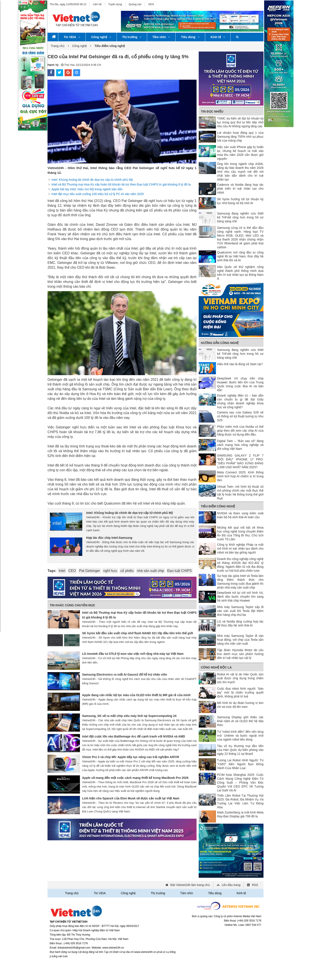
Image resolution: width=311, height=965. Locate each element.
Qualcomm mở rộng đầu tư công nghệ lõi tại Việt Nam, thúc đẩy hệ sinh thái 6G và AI (240, 256)
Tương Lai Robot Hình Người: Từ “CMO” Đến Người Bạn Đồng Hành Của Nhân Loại (240, 764)
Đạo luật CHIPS (179, 571)
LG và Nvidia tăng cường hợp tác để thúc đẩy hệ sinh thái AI (240, 623)
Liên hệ (97, 4)
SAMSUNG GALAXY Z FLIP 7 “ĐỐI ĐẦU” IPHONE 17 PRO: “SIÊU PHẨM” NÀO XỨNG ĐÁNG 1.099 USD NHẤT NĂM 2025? (240, 461)
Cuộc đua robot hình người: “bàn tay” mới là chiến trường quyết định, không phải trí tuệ (240, 692)
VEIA (151, 4)
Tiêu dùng (190, 37)
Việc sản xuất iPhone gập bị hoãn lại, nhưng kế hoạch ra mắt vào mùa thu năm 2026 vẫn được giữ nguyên (240, 152)
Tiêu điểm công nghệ (218, 506)
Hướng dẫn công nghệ (220, 343)
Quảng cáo (135, 4)
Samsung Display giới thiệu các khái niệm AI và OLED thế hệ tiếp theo (240, 721)
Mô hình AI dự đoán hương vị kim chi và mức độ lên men (240, 704)
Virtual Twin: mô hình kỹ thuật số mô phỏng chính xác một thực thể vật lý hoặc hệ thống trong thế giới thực (240, 492)
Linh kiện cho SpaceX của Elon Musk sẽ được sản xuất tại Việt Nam (130, 798)
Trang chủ (58, 46)
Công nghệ (101, 37)
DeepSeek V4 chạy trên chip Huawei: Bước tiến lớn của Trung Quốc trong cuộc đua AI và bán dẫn (240, 384)
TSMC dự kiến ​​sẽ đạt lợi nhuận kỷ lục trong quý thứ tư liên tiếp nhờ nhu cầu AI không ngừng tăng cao (240, 122)
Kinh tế (218, 37)
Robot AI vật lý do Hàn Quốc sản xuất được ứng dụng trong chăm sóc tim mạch (240, 678)
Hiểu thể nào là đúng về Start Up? (240, 364)
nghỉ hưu (110, 571)
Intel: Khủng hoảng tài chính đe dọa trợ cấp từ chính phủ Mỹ (92, 179)
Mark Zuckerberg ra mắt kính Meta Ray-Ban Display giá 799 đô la (240, 814)
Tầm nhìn (161, 37)
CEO (72, 571)
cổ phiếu (127, 571)
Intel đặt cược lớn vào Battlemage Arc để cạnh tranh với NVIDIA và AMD (133, 736)
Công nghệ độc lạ (216, 667)
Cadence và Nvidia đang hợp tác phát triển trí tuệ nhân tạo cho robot (240, 188)
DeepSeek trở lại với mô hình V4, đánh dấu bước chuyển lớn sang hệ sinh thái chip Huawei (240, 596)
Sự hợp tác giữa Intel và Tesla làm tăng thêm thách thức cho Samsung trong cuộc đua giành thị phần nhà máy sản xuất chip (240, 581)
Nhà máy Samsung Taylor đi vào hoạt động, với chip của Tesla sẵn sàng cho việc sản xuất (240, 639)
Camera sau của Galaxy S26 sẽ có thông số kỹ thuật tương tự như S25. (240, 416)
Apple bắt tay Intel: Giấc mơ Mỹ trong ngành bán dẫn (87, 189)
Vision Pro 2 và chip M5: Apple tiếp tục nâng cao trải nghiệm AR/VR (130, 757)
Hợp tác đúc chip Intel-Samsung (109, 537)
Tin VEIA (72, 37)
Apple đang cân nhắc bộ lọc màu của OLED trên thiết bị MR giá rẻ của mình (136, 695)
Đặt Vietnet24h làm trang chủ (190, 885)
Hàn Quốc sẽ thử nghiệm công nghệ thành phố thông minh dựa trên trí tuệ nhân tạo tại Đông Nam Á (240, 272)
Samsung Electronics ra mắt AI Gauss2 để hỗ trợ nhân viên (124, 674)
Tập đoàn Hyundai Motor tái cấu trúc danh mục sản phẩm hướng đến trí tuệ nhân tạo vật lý (240, 654)
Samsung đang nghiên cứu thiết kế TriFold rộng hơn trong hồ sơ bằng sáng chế (240, 217)
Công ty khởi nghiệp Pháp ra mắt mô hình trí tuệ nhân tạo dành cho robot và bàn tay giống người (240, 548)
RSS (255, 885)
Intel (62, 571)
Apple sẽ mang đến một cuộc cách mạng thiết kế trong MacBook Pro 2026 (135, 777)
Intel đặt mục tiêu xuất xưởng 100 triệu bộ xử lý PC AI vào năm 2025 (97, 194)
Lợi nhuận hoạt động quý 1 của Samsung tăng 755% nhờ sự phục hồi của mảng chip (240, 136)
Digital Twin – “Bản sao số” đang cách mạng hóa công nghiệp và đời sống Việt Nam (240, 444)
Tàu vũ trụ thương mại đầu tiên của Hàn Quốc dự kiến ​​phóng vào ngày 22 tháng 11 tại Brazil (240, 749)
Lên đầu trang (231, 885)
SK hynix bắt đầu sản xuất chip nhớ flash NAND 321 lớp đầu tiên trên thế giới (137, 633)
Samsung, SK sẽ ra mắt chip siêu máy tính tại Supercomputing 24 (129, 716)
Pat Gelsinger (89, 571)
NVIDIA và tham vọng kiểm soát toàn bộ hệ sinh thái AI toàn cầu (240, 515)
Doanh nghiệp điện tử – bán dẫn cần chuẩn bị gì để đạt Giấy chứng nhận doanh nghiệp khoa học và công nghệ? (240, 401)
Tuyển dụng (115, 4)
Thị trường (131, 37)
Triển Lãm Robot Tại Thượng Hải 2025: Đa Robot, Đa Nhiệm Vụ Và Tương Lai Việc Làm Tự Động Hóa (240, 801)
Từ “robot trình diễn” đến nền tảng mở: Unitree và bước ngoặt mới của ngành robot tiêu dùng (240, 735)
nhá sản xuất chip (150, 571)
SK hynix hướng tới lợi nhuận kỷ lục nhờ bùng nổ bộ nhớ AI (240, 201)
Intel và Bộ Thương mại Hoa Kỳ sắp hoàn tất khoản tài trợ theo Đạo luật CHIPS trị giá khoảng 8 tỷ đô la (120, 184)
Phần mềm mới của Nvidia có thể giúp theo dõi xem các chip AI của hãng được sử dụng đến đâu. (240, 430)
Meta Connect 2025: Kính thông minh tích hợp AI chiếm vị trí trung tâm (240, 476)
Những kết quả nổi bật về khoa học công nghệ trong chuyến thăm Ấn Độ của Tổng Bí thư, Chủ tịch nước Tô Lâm (240, 533)
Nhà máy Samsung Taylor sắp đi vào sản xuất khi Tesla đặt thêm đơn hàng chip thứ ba (240, 610)
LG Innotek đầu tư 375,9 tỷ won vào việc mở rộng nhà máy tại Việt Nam (133, 653)
